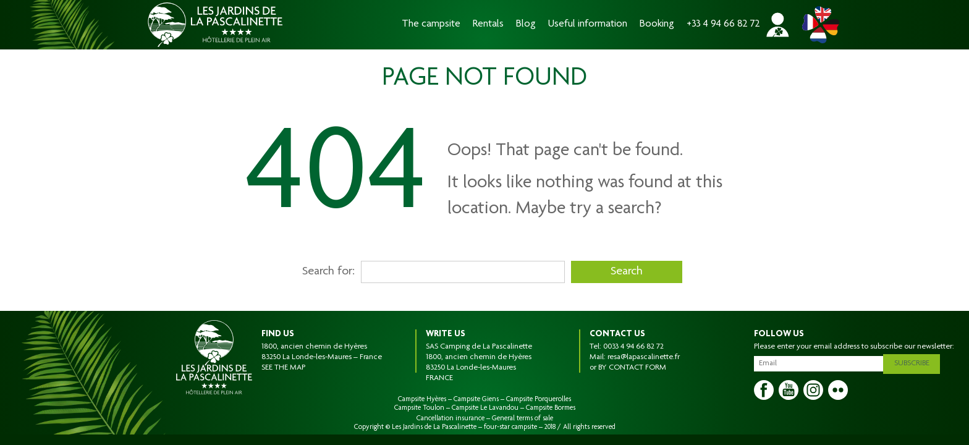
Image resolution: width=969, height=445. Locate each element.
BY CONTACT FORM (632, 367)
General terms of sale (522, 418)
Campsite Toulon (419, 408)
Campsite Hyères (422, 399)
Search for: (328, 272)
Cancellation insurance (451, 418)
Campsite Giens (476, 399)
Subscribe (915, 361)
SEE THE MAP (283, 367)
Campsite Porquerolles (538, 399)
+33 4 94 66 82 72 (723, 24)
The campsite (431, 24)
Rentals (488, 24)
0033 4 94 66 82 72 (633, 346)
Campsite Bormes (550, 408)
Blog (526, 24)
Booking (657, 24)
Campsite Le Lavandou (485, 408)
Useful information (587, 24)
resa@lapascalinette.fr (643, 357)
